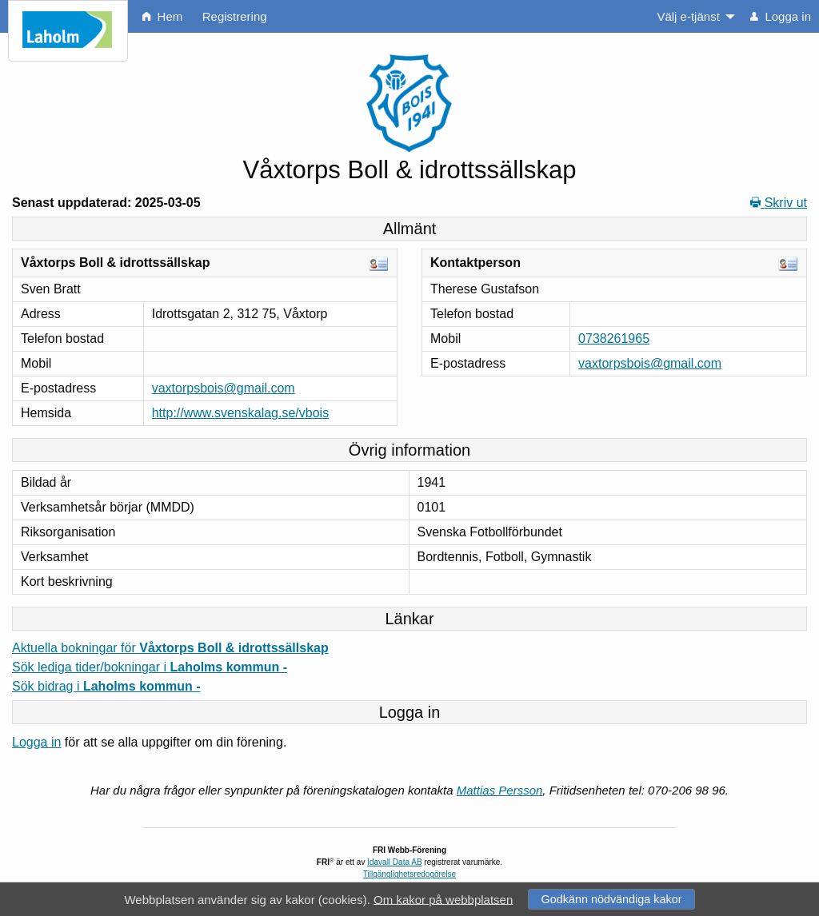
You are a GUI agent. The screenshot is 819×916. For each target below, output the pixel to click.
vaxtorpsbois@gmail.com (223, 388)
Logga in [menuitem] (780, 16)
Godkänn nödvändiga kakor (611, 899)
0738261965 (613, 338)
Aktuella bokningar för (170, 648)
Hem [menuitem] (162, 16)
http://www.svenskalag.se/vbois (240, 413)
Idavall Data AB (394, 862)
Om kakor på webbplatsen (443, 899)
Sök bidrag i (106, 686)
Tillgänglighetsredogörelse (409, 874)
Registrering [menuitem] (234, 16)
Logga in (36, 742)
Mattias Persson (500, 790)
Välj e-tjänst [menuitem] (688, 16)
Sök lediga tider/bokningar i (149, 667)
